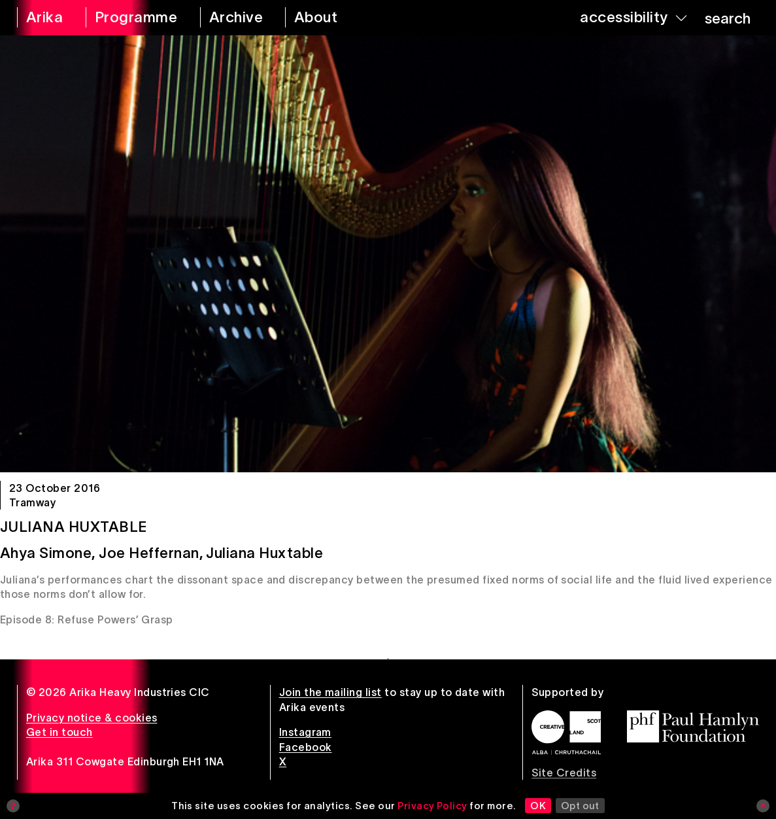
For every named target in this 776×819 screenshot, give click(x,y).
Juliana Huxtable (73, 526)
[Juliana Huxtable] (388, 253)
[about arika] (330, 17)
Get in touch (59, 732)
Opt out (580, 805)
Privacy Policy (432, 805)
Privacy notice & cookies (92, 717)
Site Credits (563, 772)
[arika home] (42, 17)
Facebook (305, 747)
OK (538, 805)
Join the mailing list (330, 692)
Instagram (305, 732)
